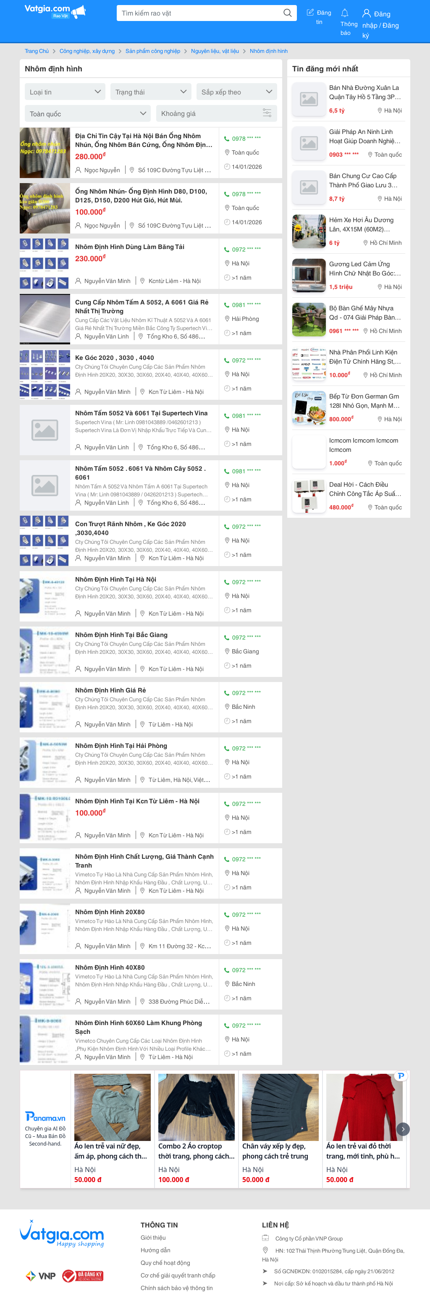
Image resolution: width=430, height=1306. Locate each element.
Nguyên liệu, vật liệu (215, 50)
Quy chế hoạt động (165, 1262)
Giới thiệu (153, 1237)
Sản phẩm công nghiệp (153, 50)
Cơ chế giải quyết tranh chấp (178, 1275)
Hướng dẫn (155, 1250)
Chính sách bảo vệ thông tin (177, 1287)
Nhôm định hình (269, 50)
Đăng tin (319, 14)
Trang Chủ (37, 50)
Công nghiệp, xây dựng (87, 50)
